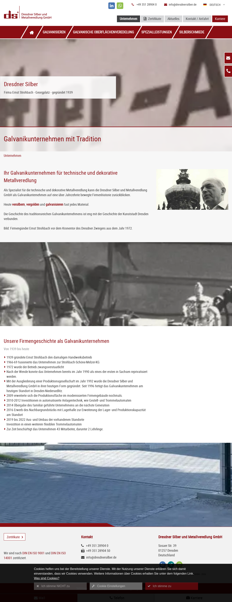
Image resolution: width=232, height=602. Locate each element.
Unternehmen (128, 18)
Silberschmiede (191, 32)
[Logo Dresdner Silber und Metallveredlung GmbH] (40, 13)
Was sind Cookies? (46, 578)
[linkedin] (111, 5)
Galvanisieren (54, 32)
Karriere (220, 18)
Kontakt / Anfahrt (197, 18)
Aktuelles (173, 18)
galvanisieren (54, 204)
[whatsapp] (120, 5)
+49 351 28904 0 (147, 4)
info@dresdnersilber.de (183, 4)
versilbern (18, 204)
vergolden (32, 204)
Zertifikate (152, 18)
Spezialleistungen (156, 32)
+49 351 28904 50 (98, 550)
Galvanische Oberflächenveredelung (103, 32)
